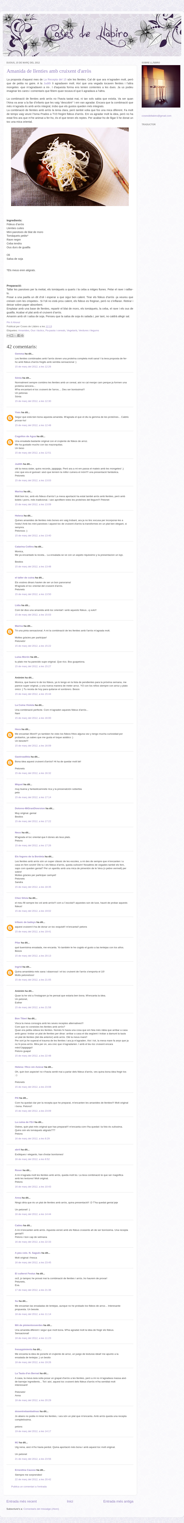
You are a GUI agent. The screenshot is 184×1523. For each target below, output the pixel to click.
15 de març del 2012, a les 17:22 (33, 821)
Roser (18, 1170)
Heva (18, 729)
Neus (18, 832)
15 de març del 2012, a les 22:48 (33, 1055)
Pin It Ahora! (13, 322)
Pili (17, 1098)
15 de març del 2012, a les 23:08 (33, 1086)
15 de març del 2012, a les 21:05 (33, 979)
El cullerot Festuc (25, 1273)
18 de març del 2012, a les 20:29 (33, 1400)
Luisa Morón (22, 657)
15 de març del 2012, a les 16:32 (33, 773)
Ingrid (18, 966)
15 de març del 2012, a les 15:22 (33, 645)
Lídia (18, 605)
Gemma (19, 353)
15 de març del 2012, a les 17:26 (33, 845)
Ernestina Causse (25, 1470)
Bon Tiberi (21, 1018)
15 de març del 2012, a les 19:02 (33, 911)
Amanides (23, 330)
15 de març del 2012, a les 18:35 (33, 887)
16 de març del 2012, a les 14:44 (33, 1214)
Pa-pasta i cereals (55, 330)
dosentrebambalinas (27, 1411)
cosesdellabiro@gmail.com (156, 115)
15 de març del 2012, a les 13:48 (33, 566)
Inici (70, 1501)
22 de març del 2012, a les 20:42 (33, 1479)
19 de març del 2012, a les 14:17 (33, 1431)
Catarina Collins (25, 546)
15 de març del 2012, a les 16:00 (33, 718)
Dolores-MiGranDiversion (30, 808)
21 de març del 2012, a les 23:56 (33, 1459)
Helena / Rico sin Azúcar (29, 1067)
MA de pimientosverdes (29, 1325)
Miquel (19, 784)
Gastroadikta (22, 756)
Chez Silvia (21, 898)
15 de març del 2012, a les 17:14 (33, 797)
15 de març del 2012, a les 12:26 (33, 366)
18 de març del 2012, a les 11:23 (33, 1338)
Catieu (18, 1225)
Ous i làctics (37, 330)
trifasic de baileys (25, 922)
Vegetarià (72, 330)
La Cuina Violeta (24, 705)
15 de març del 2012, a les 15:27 (33, 666)
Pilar (17, 942)
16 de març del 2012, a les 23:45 (33, 1262)
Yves (18, 412)
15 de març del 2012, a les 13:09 (33, 504)
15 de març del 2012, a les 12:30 (33, 401)
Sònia (18, 377)
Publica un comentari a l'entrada (29, 1486)
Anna (18, 1197)
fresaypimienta (23, 1349)
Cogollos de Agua (25, 436)
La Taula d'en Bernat (27, 1373)
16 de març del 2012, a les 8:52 (32, 1159)
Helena (19, 515)
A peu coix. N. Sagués (28, 1252)
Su (16, 1301)
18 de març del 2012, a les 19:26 (33, 1362)
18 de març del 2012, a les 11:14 (33, 1314)
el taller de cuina (24, 577)
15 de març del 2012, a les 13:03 (33, 480)
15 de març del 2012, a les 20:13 (33, 955)
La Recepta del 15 (55, 79)
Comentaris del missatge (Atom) (41, 1509)
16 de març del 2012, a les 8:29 (32, 1138)
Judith (47, 83)
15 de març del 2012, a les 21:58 (33, 1007)
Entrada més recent (21, 1501)
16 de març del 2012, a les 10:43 (33, 1186)
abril (17, 1149)
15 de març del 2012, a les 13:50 (33, 594)
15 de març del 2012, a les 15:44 (33, 694)
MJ (16, 1442)
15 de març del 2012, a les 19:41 (33, 931)
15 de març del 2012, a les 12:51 (33, 452)
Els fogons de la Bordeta (29, 856)
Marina (19, 491)
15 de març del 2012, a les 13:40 (33, 535)
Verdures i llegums (89, 330)
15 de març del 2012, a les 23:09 (33, 1110)
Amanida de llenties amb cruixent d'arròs (49, 71)
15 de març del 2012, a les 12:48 (33, 425)
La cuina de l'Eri (24, 1122)
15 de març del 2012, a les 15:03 (33, 614)
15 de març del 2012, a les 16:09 (33, 745)
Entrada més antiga (118, 1501)
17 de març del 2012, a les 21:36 (33, 1290)
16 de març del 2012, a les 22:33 (33, 1241)
